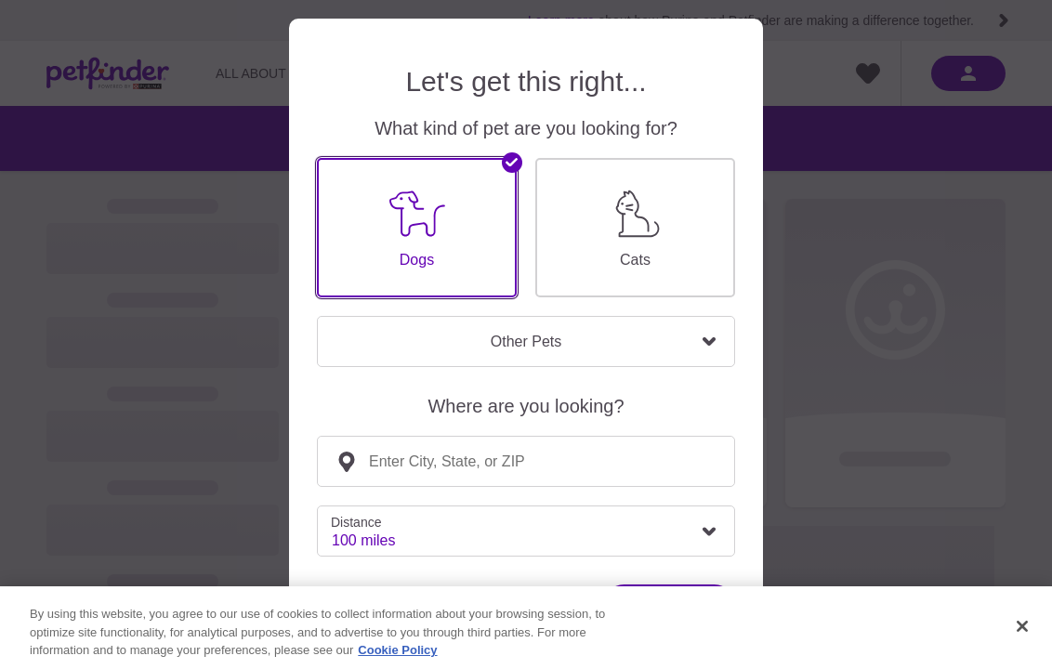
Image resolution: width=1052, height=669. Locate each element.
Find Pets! (669, 604)
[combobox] (526, 461)
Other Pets (526, 341)
